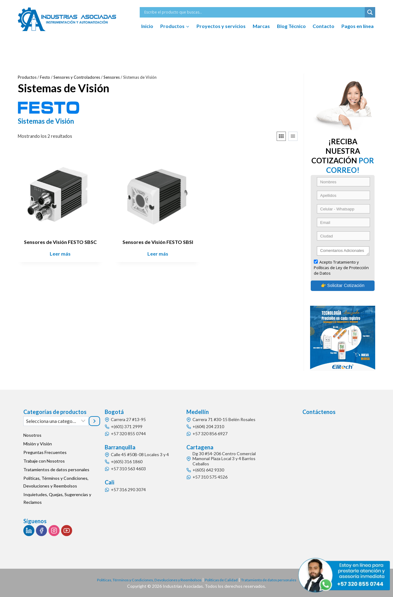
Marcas (261, 26)
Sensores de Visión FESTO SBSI (158, 242)
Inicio (147, 26)
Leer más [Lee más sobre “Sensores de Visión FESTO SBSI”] (157, 254)
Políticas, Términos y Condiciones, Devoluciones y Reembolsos (55, 482)
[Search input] (253, 12)
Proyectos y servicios (221, 26)
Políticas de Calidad (224, 579)
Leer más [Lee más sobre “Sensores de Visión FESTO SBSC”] (60, 254)
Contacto (323, 26)
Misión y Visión (37, 444)
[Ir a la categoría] (94, 421)
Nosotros (32, 435)
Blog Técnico (291, 26)
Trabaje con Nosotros (44, 461)
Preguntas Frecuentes (45, 452)
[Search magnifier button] (370, 12)
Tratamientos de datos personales (56, 469)
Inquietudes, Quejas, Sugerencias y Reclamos (57, 498)
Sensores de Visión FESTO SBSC (60, 242)
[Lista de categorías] (56, 421)
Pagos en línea (357, 26)
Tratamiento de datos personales (278, 579)
